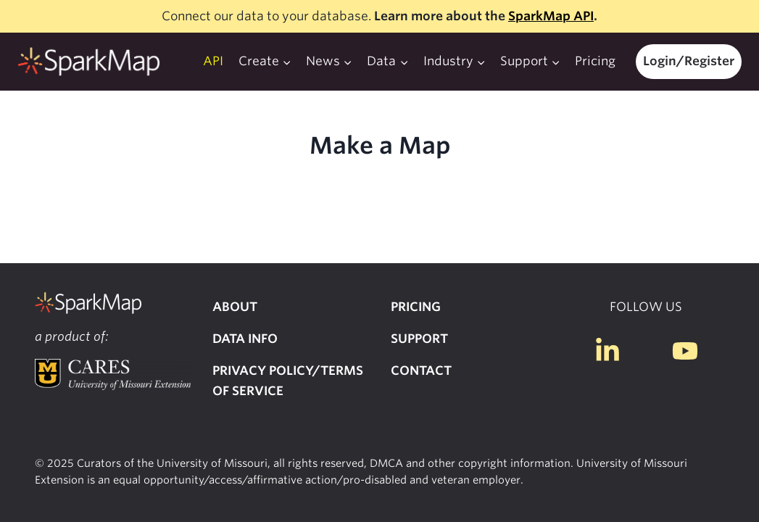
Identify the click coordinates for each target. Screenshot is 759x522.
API (213, 61)
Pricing (595, 61)
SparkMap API (551, 16)
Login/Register (688, 61)
